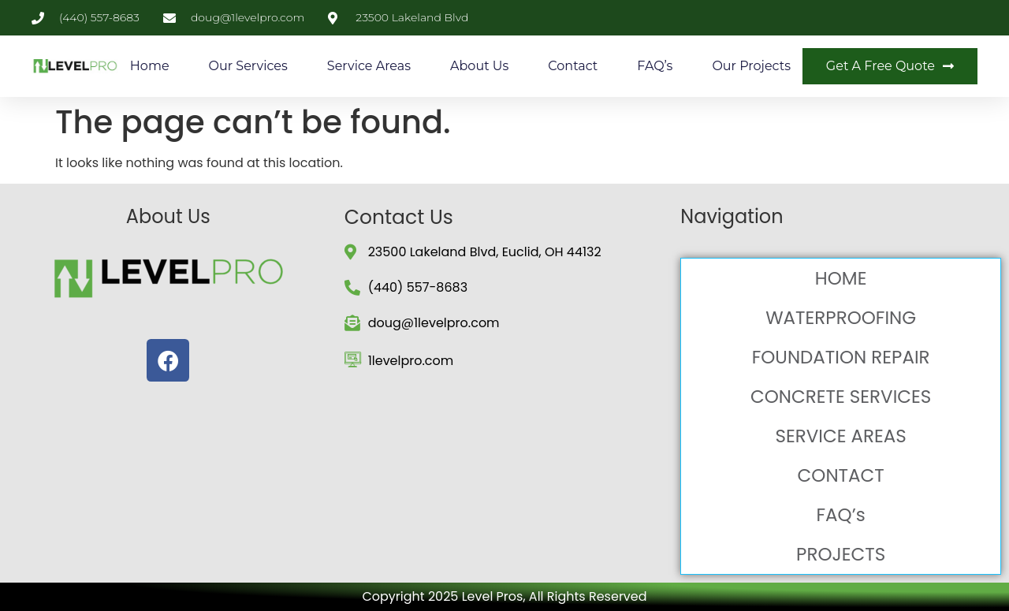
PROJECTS (840, 554)
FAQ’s (654, 65)
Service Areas (369, 65)
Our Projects (751, 65)
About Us (479, 65)
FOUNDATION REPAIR (841, 357)
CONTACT (841, 475)
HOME (841, 278)
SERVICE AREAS (840, 436)
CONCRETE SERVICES (840, 396)
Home (149, 65)
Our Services (248, 65)
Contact (573, 65)
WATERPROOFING (840, 317)
